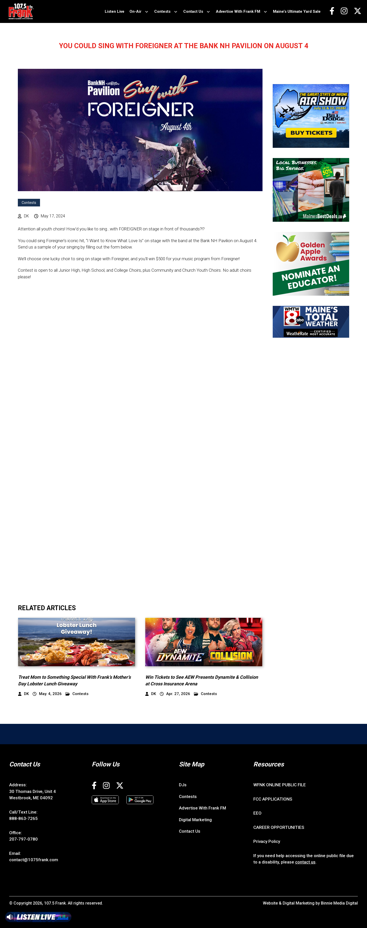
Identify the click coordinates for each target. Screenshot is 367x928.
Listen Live (114, 11)
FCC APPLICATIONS (272, 799)
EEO (257, 813)
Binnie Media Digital (339, 903)
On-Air (135, 11)
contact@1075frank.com (33, 859)
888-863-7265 (23, 818)
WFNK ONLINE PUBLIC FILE (279, 784)
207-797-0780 (23, 839)
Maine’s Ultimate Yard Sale (297, 11)
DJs (183, 784)
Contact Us (193, 11)
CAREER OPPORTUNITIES (278, 827)
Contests (162, 11)
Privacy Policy (266, 841)
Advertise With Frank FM (238, 11)
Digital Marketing (195, 819)
